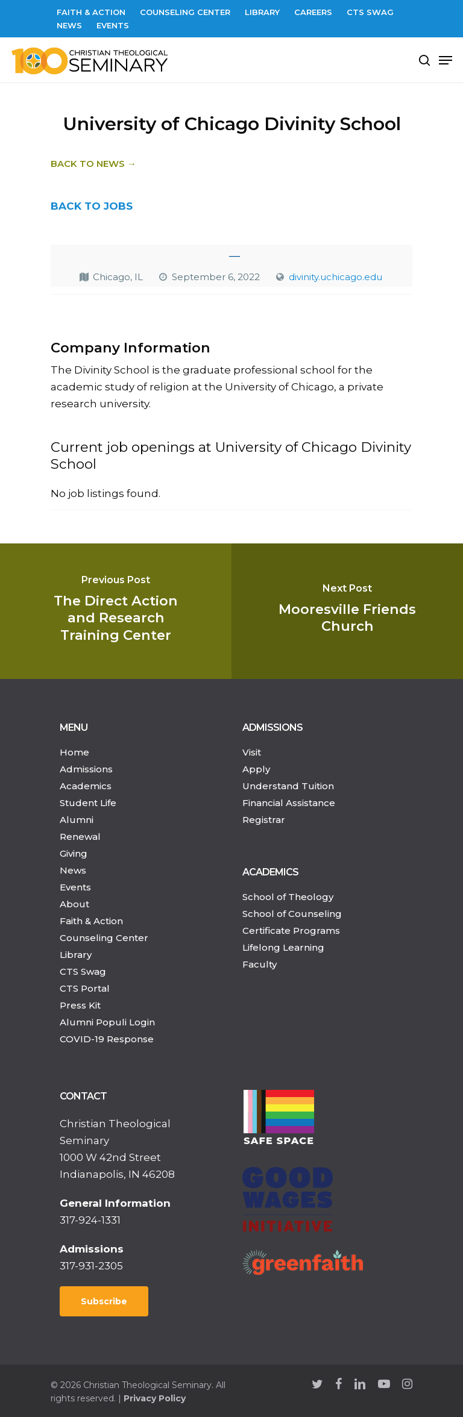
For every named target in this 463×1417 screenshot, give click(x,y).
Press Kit (80, 1005)
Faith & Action (91, 921)
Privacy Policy (155, 1398)
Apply (256, 769)
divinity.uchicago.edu (335, 277)
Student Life (88, 803)
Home (74, 752)
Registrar (263, 819)
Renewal (80, 836)
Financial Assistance (288, 803)
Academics (86, 786)
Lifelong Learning (283, 947)
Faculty (259, 964)
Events (75, 887)
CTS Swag (83, 971)
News (73, 870)
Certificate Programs (291, 930)
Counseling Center (104, 937)
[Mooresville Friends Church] (347, 611)
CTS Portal (85, 988)
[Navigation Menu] (445, 60)
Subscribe (104, 1301)
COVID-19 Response (107, 1039)
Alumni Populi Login (107, 1022)
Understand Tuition (288, 786)
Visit (251, 752)
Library (76, 954)
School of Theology (287, 896)
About (74, 904)
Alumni (76, 819)
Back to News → (93, 163)
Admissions (86, 769)
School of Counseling (292, 913)
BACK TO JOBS (92, 206)
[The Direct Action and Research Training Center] (116, 611)
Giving (73, 853)
